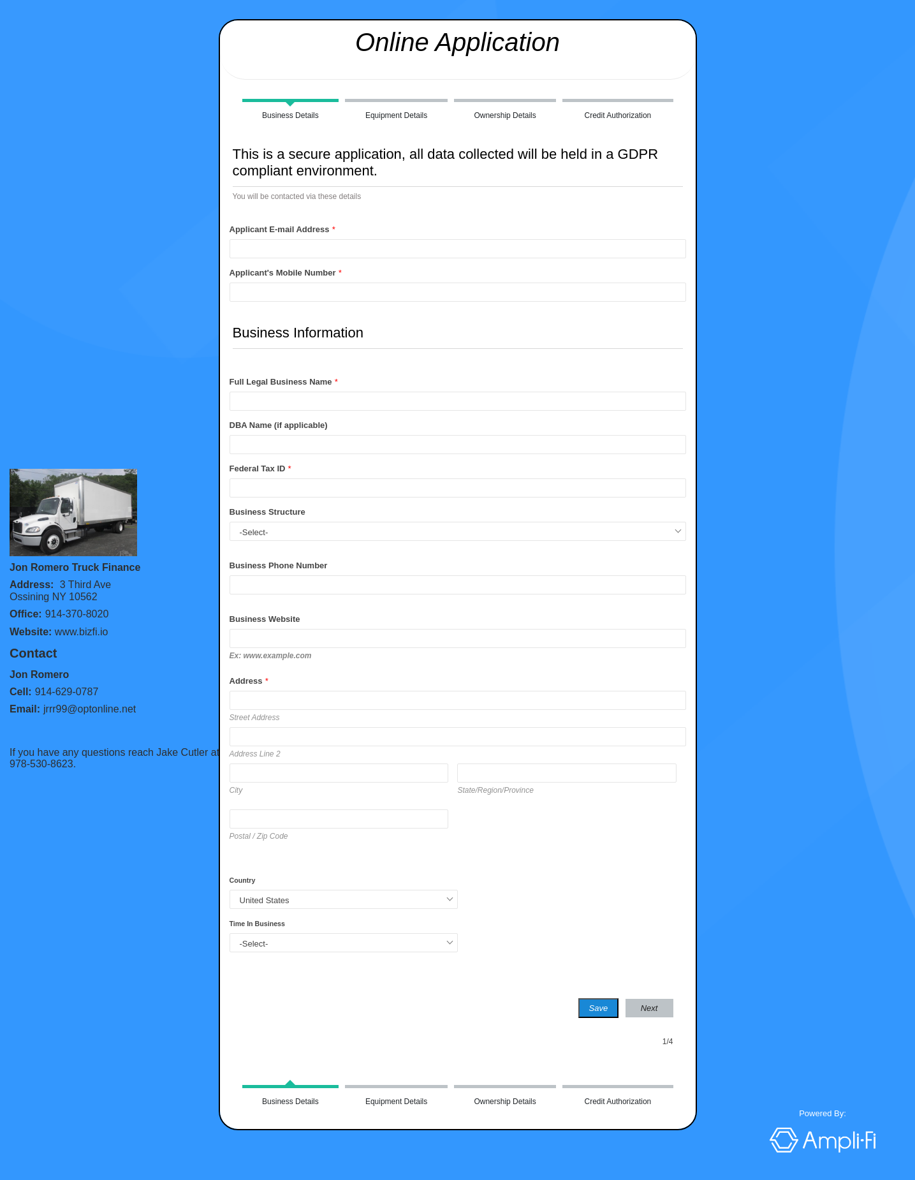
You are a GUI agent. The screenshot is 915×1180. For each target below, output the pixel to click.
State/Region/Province (495, 790)
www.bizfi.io (81, 631)
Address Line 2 (255, 753)
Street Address (255, 717)
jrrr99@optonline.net (89, 709)
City (236, 790)
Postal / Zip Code (259, 836)
